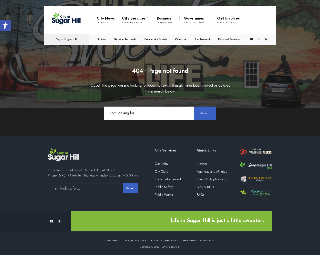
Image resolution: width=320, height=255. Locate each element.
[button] (5, 25)
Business (164, 19)
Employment (202, 39)
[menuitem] (135, 19)
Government (195, 19)
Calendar (181, 39)
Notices (101, 39)
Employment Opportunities (198, 240)
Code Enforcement (168, 179)
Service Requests (125, 39)
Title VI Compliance (135, 240)
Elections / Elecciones (164, 240)
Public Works (164, 194)
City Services (134, 19)
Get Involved (228, 19)
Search (204, 113)
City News (106, 19)
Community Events (155, 39)
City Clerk (161, 171)
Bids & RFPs (205, 187)
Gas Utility (161, 163)
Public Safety (164, 187)
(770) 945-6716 (70, 175)
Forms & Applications (211, 179)
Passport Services (229, 39)
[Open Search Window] (266, 39)
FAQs (200, 194)
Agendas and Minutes (212, 171)
